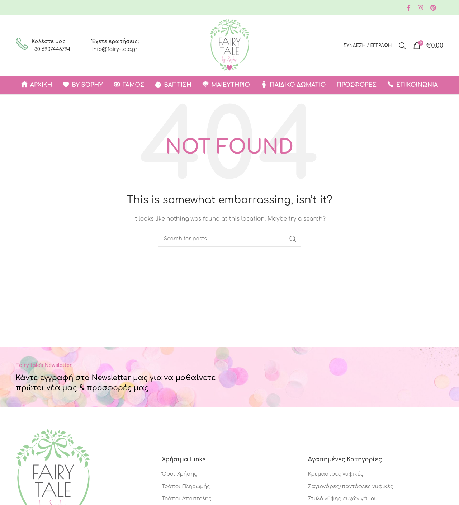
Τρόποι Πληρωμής (186, 486)
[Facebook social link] (408, 7)
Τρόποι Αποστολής (186, 498)
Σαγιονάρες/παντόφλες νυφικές (350, 486)
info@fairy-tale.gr (114, 49)
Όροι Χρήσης (179, 474)
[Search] (402, 45)
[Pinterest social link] (433, 7)
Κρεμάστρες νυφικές (336, 474)
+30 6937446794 (51, 49)
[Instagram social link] (420, 7)
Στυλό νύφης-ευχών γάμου (343, 498)
